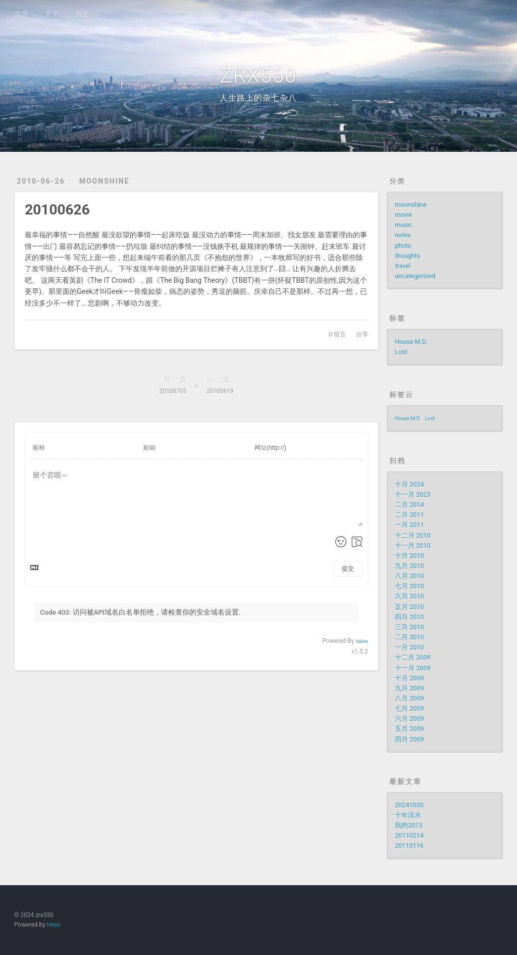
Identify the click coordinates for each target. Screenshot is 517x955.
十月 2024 (409, 484)
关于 (52, 14)
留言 (337, 334)
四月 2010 (409, 617)
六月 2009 (409, 718)
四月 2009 (409, 739)
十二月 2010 (412, 535)
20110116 (409, 845)
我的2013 (408, 825)
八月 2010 (409, 576)
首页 (21, 14)
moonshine (104, 181)
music (403, 225)
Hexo (54, 924)
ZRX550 (258, 76)
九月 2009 (409, 688)
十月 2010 (409, 555)
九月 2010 (409, 566)
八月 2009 (409, 698)
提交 (348, 568)
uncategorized (415, 276)
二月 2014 (409, 504)
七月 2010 (409, 586)
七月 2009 (409, 708)
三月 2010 (409, 627)
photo (403, 245)
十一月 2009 (412, 668)
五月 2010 (409, 607)
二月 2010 (409, 637)
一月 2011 (409, 525)
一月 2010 (409, 647)
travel (402, 266)
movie (403, 215)
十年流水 (408, 815)
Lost (401, 352)
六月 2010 (409, 596)
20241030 (409, 805)
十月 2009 (409, 678)
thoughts (407, 255)
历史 (82, 14)
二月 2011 (409, 514)
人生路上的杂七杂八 (258, 98)
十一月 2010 (412, 545)
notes (402, 235)
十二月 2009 (412, 657)
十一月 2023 (412, 494)
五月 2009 (409, 728)
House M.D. (411, 341)
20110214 (409, 835)
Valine (361, 641)
